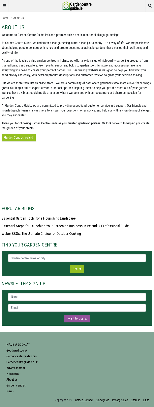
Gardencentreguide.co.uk (22, 362)
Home (5, 17)
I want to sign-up (77, 318)
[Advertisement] (77, 173)
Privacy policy (120, 400)
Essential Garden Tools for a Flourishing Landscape (39, 218)
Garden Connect (84, 400)
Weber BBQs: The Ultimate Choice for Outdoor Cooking (41, 233)
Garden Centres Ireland (18, 137)
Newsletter (13, 374)
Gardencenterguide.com (21, 356)
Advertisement (15, 368)
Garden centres (16, 385)
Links (146, 400)
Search (77, 269)
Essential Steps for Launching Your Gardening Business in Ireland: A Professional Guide (65, 226)
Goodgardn (102, 400)
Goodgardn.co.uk (16, 350)
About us (18, 17)
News (10, 391)
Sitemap (135, 400)
